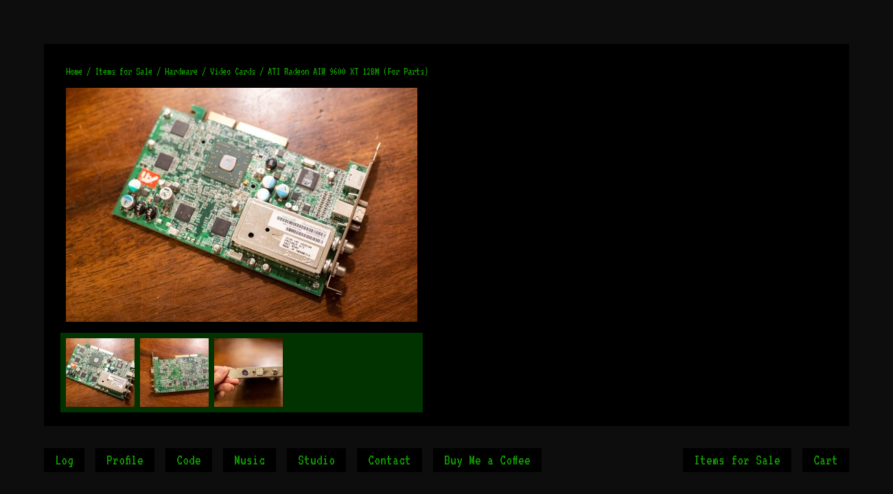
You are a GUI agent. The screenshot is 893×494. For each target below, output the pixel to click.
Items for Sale (737, 459)
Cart (825, 459)
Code (188, 459)
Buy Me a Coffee (487, 459)
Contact (389, 459)
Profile (124, 459)
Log (64, 459)
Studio (316, 459)
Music (249, 459)
